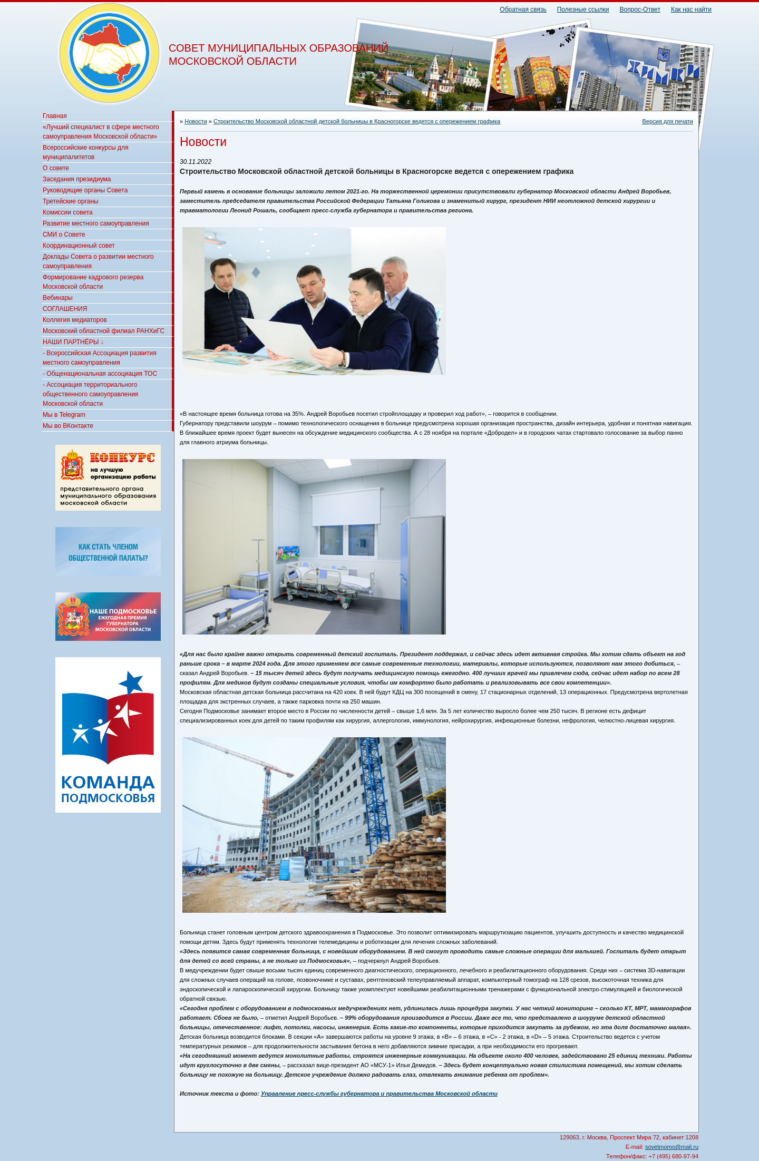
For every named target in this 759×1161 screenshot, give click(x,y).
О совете (56, 168)
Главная (55, 116)
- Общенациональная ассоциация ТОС (100, 373)
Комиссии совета (68, 212)
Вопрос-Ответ (640, 9)
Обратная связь (523, 9)
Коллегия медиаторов (75, 320)
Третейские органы (71, 201)
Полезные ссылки (583, 9)
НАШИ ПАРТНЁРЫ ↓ (73, 342)
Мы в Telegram (64, 414)
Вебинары (58, 297)
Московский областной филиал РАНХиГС (103, 331)
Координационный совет (79, 245)
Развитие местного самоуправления (96, 223)
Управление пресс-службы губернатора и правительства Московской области (379, 1093)
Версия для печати (667, 121)
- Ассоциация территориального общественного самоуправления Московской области (90, 394)
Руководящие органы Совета (85, 190)
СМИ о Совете (64, 234)
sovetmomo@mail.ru (671, 1147)
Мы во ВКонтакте (68, 426)
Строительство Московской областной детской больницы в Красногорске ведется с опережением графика (356, 121)
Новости (195, 121)
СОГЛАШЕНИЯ (65, 309)
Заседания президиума (77, 179)
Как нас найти (691, 9)
